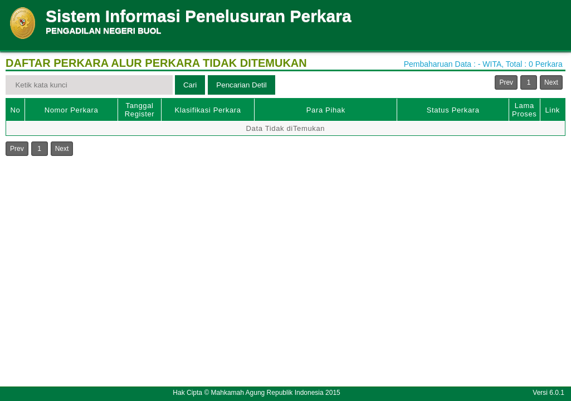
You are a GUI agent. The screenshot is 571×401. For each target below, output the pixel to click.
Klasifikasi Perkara (207, 110)
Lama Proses (524, 109)
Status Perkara (453, 110)
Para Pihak (325, 110)
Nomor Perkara (72, 110)
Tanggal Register (140, 109)
